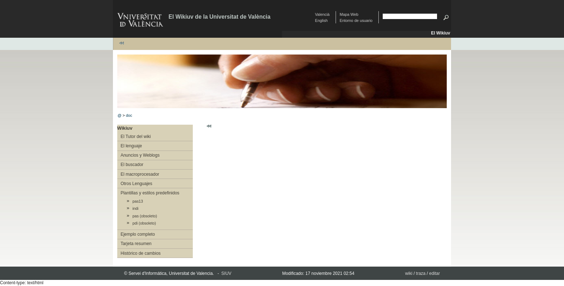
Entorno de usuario (356, 20)
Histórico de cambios (140, 253)
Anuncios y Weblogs (140, 155)
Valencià (322, 14)
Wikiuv (124, 128)
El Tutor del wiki (135, 136)
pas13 (137, 201)
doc (129, 115)
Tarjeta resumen (135, 243)
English (321, 20)
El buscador (131, 164)
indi (135, 208)
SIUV (226, 273)
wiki (408, 273)
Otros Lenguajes (136, 183)
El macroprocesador (139, 174)
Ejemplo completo (137, 234)
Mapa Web (349, 14)
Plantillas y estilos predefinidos (149, 192)
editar (434, 273)
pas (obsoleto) (144, 216)
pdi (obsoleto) (144, 223)
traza (421, 273)
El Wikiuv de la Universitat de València (219, 17)
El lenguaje (131, 145)
